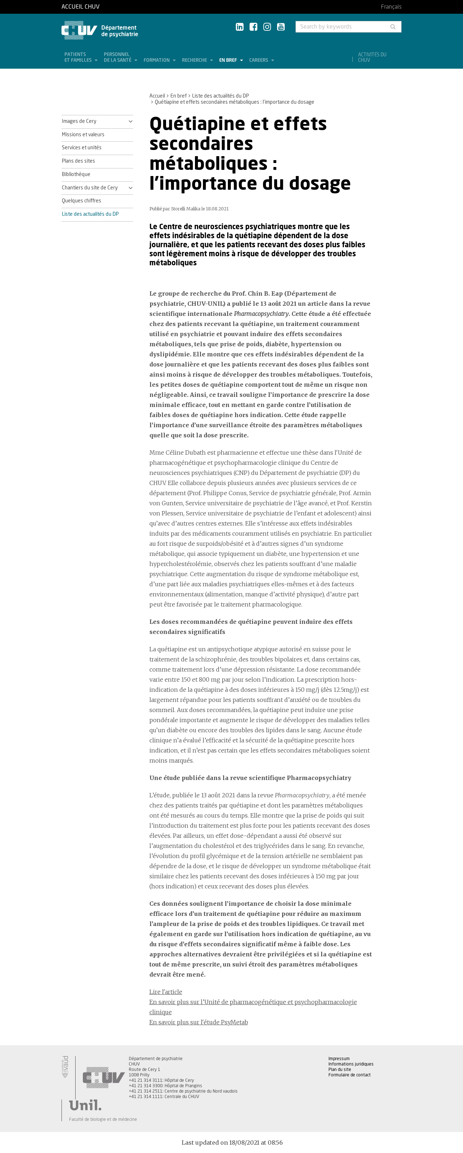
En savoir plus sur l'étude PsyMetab (198, 1022)
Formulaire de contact (349, 1075)
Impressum (339, 1058)
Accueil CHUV (80, 7)
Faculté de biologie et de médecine (103, 1119)
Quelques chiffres (81, 200)
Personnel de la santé (118, 57)
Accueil (157, 96)
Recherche (195, 60)
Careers (259, 60)
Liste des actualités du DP (220, 96)
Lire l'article (165, 991)
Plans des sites (78, 161)
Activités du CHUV (372, 58)
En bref (228, 60)
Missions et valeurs (83, 134)
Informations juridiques (351, 1064)
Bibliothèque (76, 174)
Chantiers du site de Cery (90, 187)
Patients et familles (78, 57)
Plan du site (339, 1069)
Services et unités (82, 147)
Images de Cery (79, 121)
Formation (157, 60)
